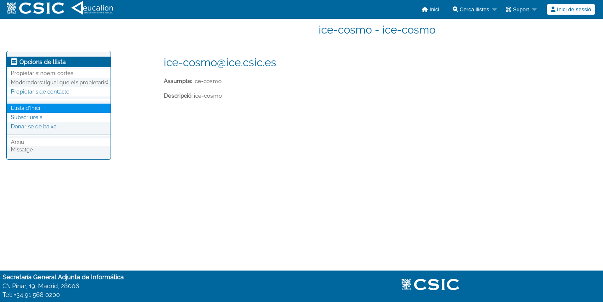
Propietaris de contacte (40, 92)
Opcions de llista (38, 62)
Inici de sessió (571, 9)
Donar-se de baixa (34, 126)
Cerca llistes (471, 9)
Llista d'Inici (25, 108)
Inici (430, 9)
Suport (517, 9)
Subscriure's (26, 117)
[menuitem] (430, 9)
